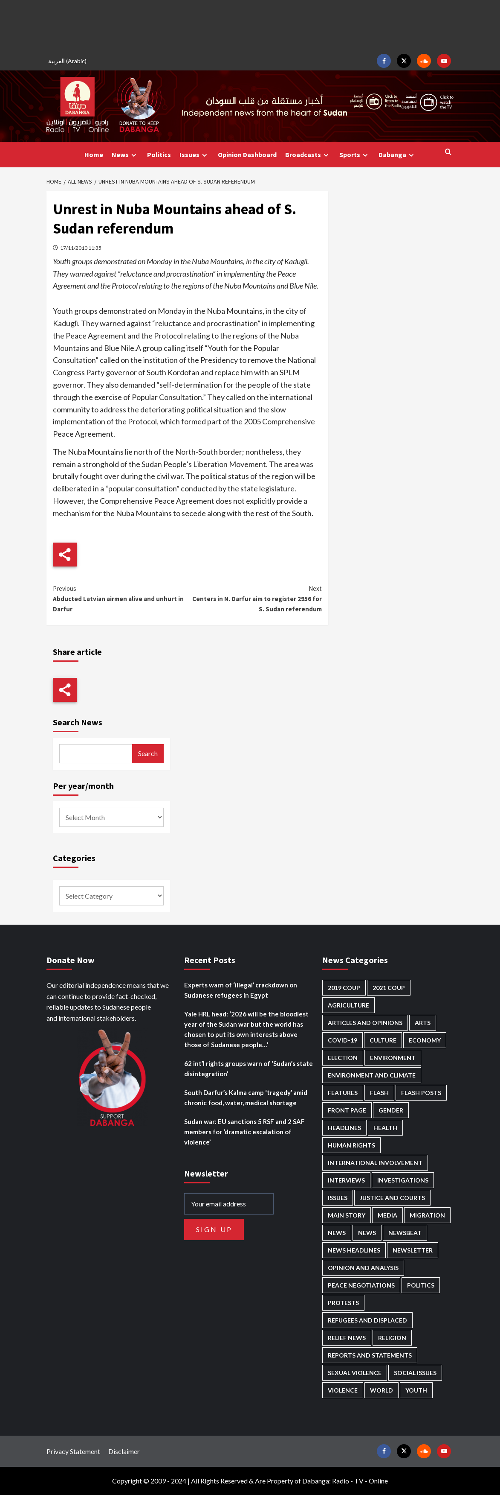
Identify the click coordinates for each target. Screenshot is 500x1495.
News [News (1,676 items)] (367, 1232)
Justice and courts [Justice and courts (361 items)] (392, 1197)
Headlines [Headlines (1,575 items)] (344, 1127)
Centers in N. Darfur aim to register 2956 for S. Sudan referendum (255, 598)
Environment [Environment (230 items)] (393, 1057)
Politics (159, 154)
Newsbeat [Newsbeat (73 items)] (405, 1232)
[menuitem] (68, 60)
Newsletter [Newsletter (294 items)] (413, 1250)
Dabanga (397, 154)
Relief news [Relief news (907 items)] (347, 1337)
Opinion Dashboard (247, 154)
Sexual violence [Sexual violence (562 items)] (355, 1372)
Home (93, 154)
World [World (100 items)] (381, 1390)
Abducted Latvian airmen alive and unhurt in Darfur (120, 598)
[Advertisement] (250, 25)
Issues (194, 154)
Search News (77, 722)
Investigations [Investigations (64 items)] (402, 1180)
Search (148, 753)
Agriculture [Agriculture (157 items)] (348, 1005)
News (125, 154)
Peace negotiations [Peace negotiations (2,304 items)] (361, 1285)
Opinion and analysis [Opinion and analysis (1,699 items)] (363, 1267)
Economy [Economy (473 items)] (425, 1040)
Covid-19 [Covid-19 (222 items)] (342, 1040)
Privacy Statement (73, 1451)
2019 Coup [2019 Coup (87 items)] (344, 987)
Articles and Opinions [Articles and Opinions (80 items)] (365, 1022)
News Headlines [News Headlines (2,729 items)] (354, 1250)
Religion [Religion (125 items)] (392, 1337)
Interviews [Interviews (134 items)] (346, 1180)
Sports (354, 154)
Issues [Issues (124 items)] (337, 1197)
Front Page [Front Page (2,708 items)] (347, 1110)
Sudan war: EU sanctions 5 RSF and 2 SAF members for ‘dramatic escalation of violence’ (244, 1132)
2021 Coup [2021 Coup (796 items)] (389, 987)
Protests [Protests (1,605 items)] (343, 1302)
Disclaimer (124, 1451)
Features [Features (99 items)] (343, 1092)
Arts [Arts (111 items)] (423, 1022)
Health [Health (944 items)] (385, 1127)
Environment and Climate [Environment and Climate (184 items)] (372, 1075)
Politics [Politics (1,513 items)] (420, 1285)
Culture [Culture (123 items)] (383, 1040)
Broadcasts (308, 154)
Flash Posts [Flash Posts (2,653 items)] (421, 1092)
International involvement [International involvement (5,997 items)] (375, 1162)
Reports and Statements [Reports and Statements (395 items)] (370, 1355)
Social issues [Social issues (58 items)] (415, 1372)
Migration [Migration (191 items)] (427, 1215)
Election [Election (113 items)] (343, 1057)
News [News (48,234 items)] (337, 1232)
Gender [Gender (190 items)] (391, 1110)
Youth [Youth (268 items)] (416, 1390)
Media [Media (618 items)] (387, 1215)
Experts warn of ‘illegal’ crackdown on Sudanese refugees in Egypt (240, 990)
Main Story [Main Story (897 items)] (346, 1215)
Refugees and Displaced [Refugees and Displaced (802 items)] (367, 1320)
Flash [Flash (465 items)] (379, 1092)
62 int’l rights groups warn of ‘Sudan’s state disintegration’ (248, 1068)
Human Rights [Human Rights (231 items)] (351, 1145)
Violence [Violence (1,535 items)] (343, 1390)
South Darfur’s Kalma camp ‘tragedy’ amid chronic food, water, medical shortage (245, 1098)
